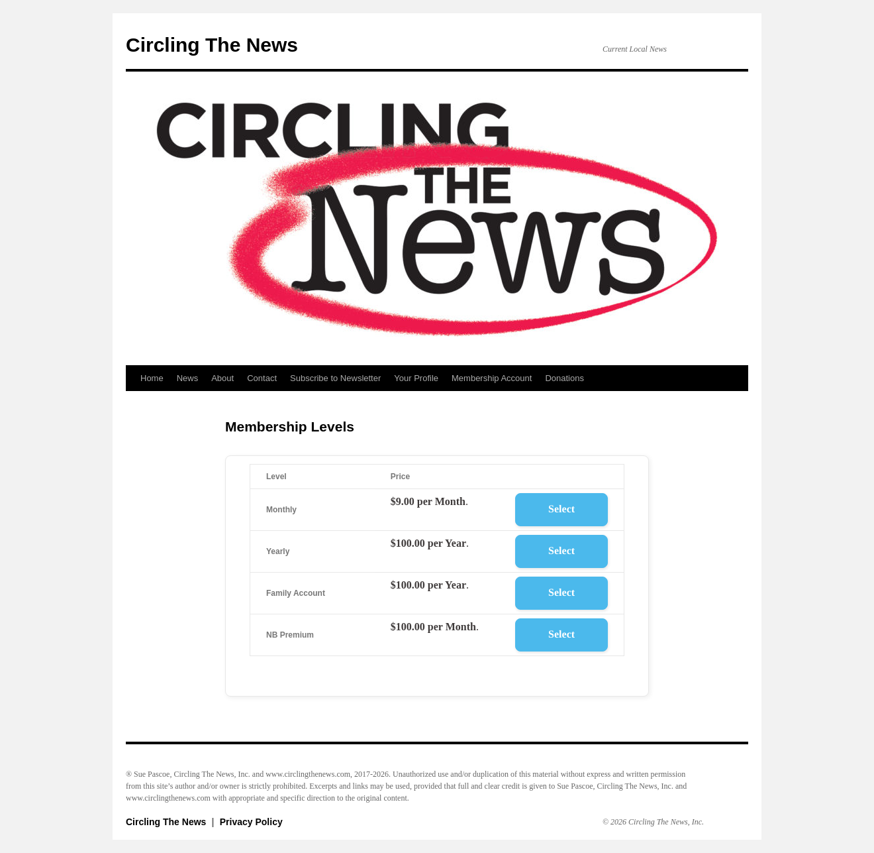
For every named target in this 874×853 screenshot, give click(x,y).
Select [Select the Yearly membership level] (561, 551)
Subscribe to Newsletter (335, 378)
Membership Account (492, 378)
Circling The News (212, 45)
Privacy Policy (251, 822)
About (222, 378)
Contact (262, 378)
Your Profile (416, 378)
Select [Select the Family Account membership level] (561, 592)
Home (152, 378)
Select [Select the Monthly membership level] (561, 509)
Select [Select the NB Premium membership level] (561, 634)
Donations (564, 378)
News (188, 378)
